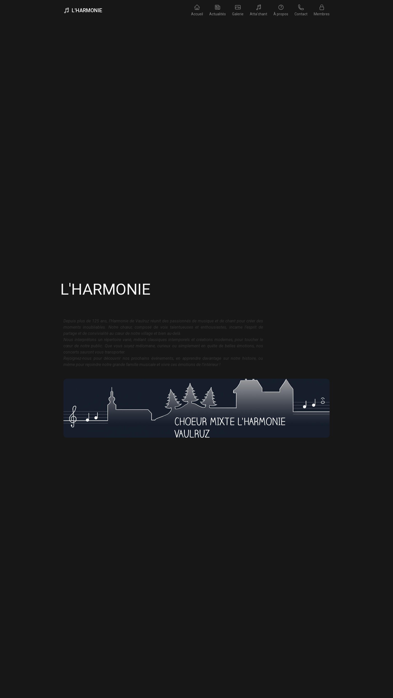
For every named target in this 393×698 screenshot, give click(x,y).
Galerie (238, 10)
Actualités (217, 10)
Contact (300, 10)
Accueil (197, 10)
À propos (280, 10)
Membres (322, 10)
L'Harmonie (82, 10)
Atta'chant (258, 10)
